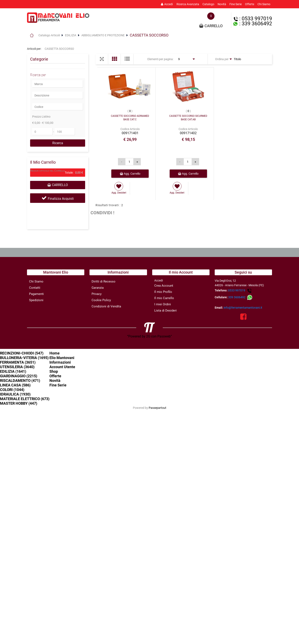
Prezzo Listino (41, 116)
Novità (222, 4)
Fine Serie (235, 4)
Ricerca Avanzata (187, 4)
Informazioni (60, 362)
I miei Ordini (162, 304)
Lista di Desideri (165, 310)
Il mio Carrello (164, 298)
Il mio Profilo (163, 292)
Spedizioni (36, 300)
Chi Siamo (263, 4)
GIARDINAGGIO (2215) (18, 376)
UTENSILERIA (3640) (17, 367)
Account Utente (62, 367)
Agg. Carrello (130, 173)
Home (31, 35)
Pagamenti (36, 294)
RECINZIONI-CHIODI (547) (21, 353)
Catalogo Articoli (49, 35)
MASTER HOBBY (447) (18, 403)
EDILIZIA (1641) (13, 371)
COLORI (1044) (12, 389)
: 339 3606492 (252, 24)
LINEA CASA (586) (15, 385)
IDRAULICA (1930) (15, 394)
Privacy (97, 294)
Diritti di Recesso (103, 281)
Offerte (249, 4)
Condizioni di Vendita (106, 306)
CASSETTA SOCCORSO (149, 35)
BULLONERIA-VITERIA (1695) (24, 358)
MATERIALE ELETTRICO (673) (24, 399)
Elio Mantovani (61, 358)
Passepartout (157, 407)
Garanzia (98, 288)
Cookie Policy (101, 300)
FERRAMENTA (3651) (18, 362)
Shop (53, 371)
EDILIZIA (70, 35)
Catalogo (208, 4)
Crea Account (163, 285)
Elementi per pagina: (160, 59)
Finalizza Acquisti (61, 199)
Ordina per (222, 59)
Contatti (34, 288)
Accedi (167, 4)
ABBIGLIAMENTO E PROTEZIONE (103, 35)
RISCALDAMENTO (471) (20, 380)
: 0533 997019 (253, 19)
